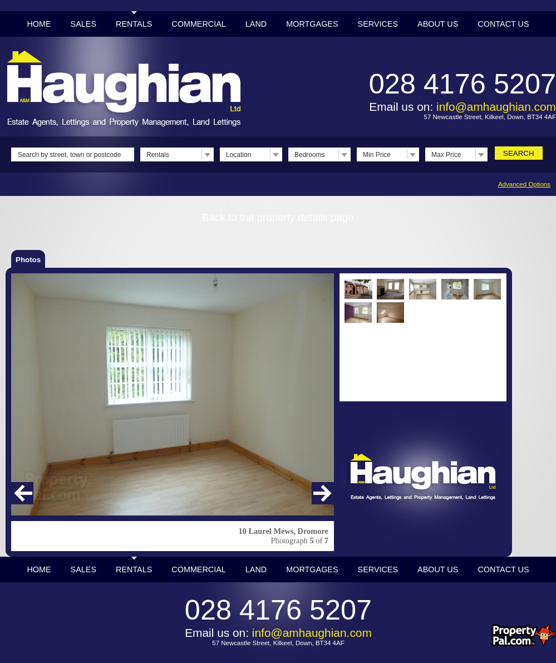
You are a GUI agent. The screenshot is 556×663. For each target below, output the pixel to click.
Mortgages (312, 23)
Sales (83, 23)
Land (256, 23)
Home (39, 23)
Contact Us (503, 23)
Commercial (198, 23)
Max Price (446, 155)
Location (238, 155)
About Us (437, 23)
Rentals (134, 23)
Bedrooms (309, 155)
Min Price (377, 155)
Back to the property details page (278, 217)
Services (378, 23)
